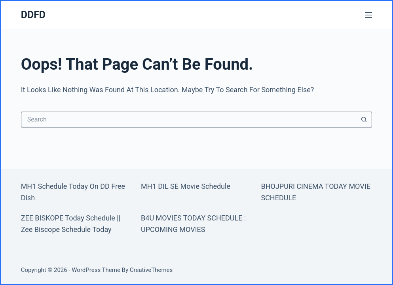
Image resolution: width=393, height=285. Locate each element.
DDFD (33, 15)
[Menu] (368, 15)
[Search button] (364, 119)
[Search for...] (189, 119)
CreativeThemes (151, 270)
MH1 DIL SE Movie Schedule (185, 186)
